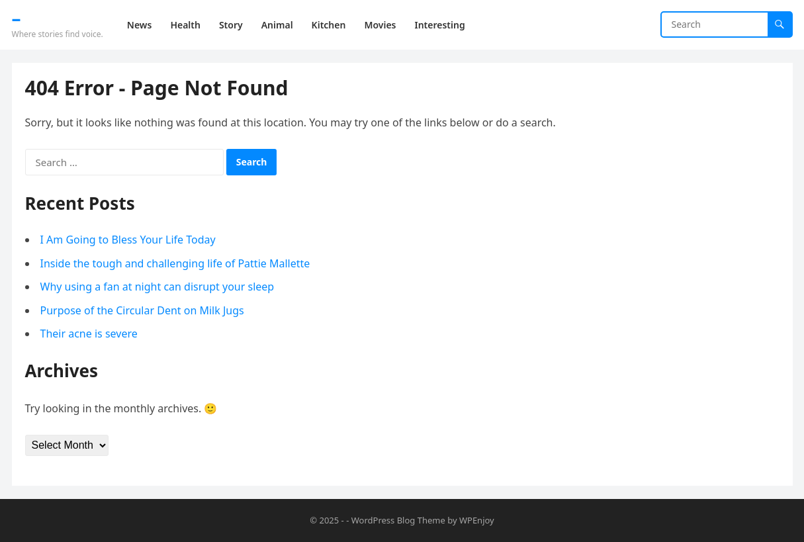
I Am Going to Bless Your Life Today (128, 239)
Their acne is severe (89, 333)
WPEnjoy (476, 520)
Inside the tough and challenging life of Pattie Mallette (175, 263)
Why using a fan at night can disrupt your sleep (157, 286)
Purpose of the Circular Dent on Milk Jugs (142, 310)
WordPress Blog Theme (398, 520)
